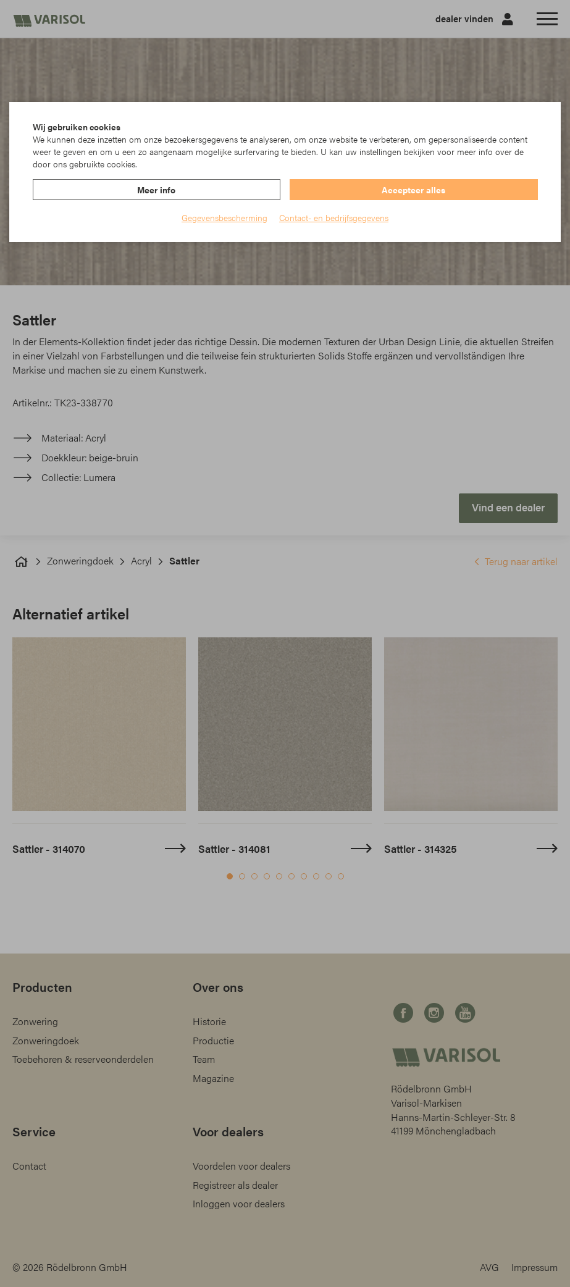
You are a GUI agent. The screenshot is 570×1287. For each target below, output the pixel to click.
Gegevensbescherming (224, 217)
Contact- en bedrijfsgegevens (333, 217)
